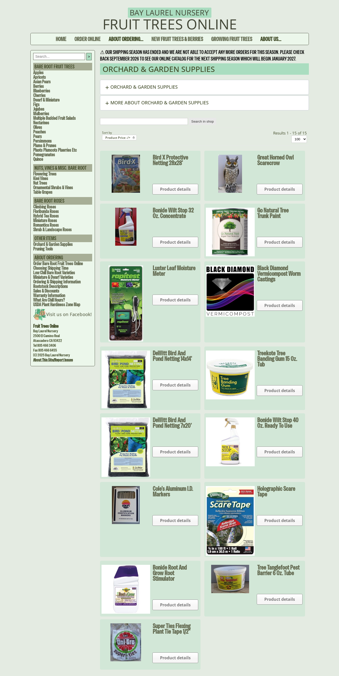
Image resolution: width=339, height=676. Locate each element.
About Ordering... (126, 39)
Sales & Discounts (46, 291)
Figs (36, 104)
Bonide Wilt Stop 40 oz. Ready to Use (277, 423)
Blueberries (41, 91)
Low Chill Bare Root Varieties (54, 273)
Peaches (39, 132)
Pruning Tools (43, 249)
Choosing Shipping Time (50, 268)
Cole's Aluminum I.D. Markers (173, 491)
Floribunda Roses (46, 211)
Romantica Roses (46, 225)
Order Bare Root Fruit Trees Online (58, 263)
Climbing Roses (44, 207)
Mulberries (41, 114)
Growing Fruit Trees (231, 39)
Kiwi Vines (40, 178)
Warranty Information (49, 295)
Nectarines (41, 123)
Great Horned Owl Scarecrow (275, 160)
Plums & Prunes (44, 145)
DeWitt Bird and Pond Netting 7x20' (172, 423)
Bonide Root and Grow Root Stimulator (170, 573)
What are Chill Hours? (49, 300)
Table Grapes (42, 192)
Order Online (87, 39)
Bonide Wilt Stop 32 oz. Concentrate (173, 213)
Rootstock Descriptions (50, 286)
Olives (37, 127)
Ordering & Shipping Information (57, 282)
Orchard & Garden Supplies (53, 244)
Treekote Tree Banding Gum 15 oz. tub (277, 358)
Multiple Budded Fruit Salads (54, 118)
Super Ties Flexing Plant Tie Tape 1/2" (171, 628)
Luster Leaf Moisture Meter (174, 271)
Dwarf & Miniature (46, 100)
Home (61, 39)
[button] (204, 87)
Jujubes (38, 109)
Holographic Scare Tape (276, 491)
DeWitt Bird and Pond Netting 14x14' (172, 356)
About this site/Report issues (53, 359)
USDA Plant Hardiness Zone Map (56, 304)
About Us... (270, 39)
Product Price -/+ (117, 138)
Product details (175, 189)
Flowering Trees (44, 174)
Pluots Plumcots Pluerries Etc (55, 150)
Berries (38, 86)
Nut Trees (40, 183)
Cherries (39, 95)
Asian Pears (42, 82)
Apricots (39, 77)
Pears (37, 136)
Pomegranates (44, 155)
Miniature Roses (45, 220)
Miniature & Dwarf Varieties (53, 277)
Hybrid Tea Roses (46, 216)
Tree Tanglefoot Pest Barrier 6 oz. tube (278, 570)
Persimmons (42, 141)
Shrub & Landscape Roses (52, 230)
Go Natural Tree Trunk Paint (273, 213)
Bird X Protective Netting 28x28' (170, 160)
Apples (38, 72)
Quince (38, 159)
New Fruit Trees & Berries (177, 39)
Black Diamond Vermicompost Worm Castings (279, 273)
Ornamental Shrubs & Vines (53, 187)
